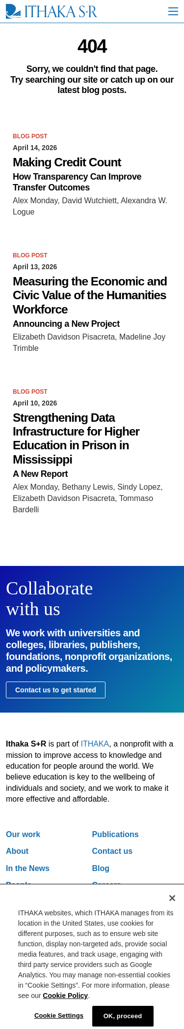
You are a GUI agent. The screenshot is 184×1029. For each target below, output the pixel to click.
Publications (115, 834)
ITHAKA (95, 744)
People (18, 885)
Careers (107, 885)
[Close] (172, 903)
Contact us (112, 851)
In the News (28, 868)
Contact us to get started (55, 690)
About (17, 851)
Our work (23, 834)
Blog (101, 868)
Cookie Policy (65, 1001)
